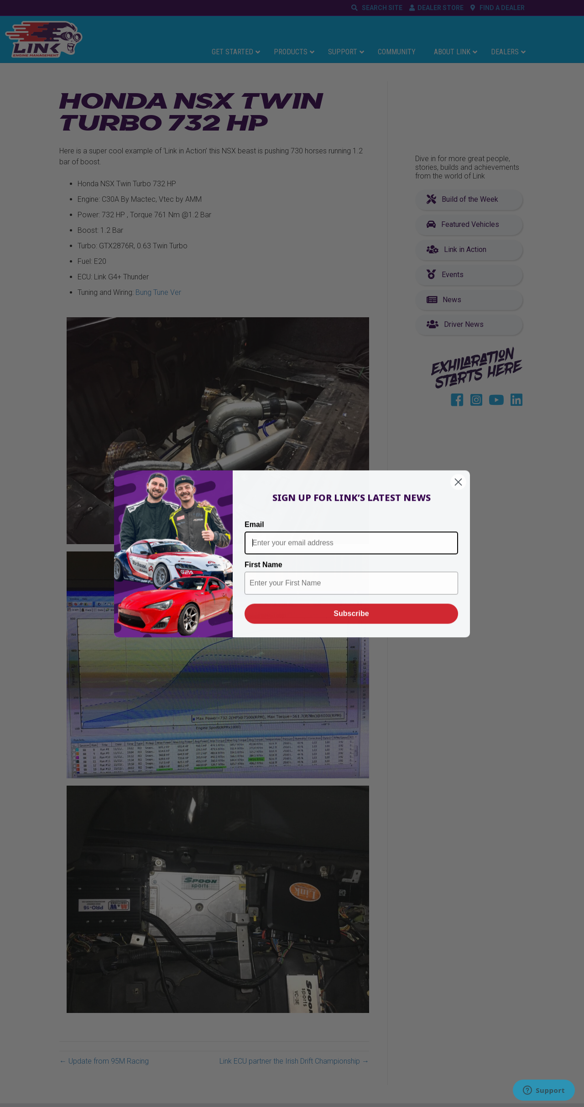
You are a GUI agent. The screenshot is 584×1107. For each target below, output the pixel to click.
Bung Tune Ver (158, 292)
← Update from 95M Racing (104, 1061)
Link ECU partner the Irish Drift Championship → (294, 1061)
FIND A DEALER (501, 7)
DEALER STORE (440, 7)
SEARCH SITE (380, 7)
